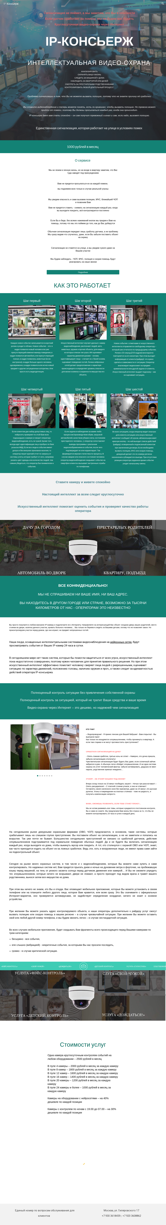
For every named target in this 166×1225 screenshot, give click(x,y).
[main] (89, 19)
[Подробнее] (83, 272)
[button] (163, 4)
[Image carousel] (44, 749)
